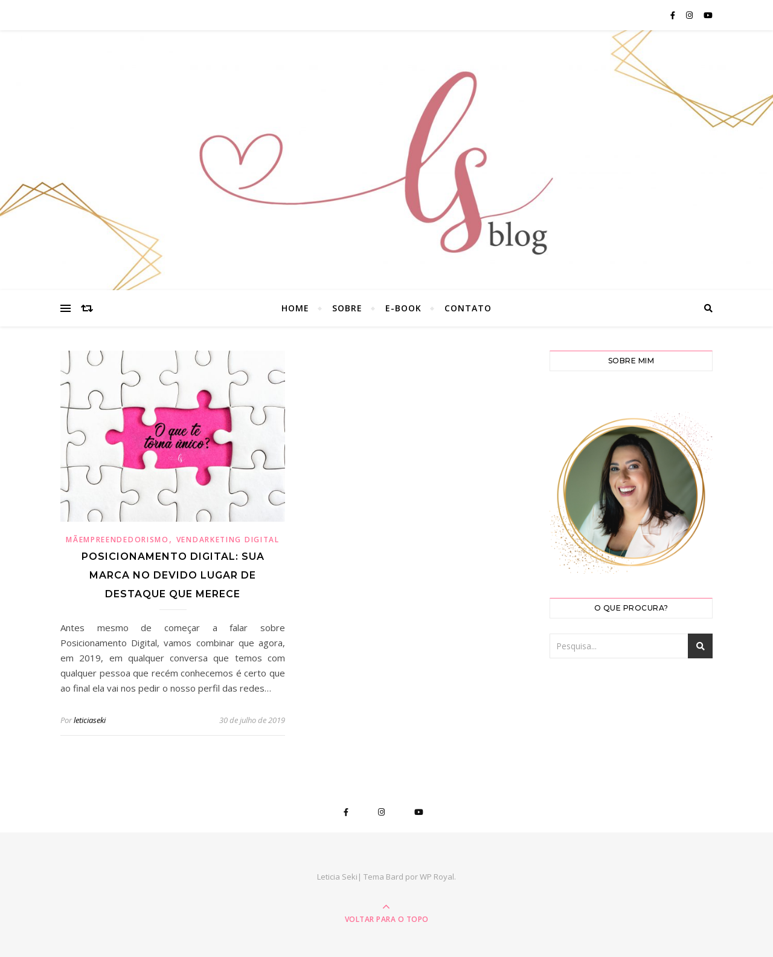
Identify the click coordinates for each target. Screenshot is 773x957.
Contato (468, 308)
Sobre (347, 308)
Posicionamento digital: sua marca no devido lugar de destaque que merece (173, 575)
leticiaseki (90, 720)
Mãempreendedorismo (117, 539)
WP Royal (437, 876)
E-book (403, 308)
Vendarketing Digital (228, 539)
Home (295, 308)
